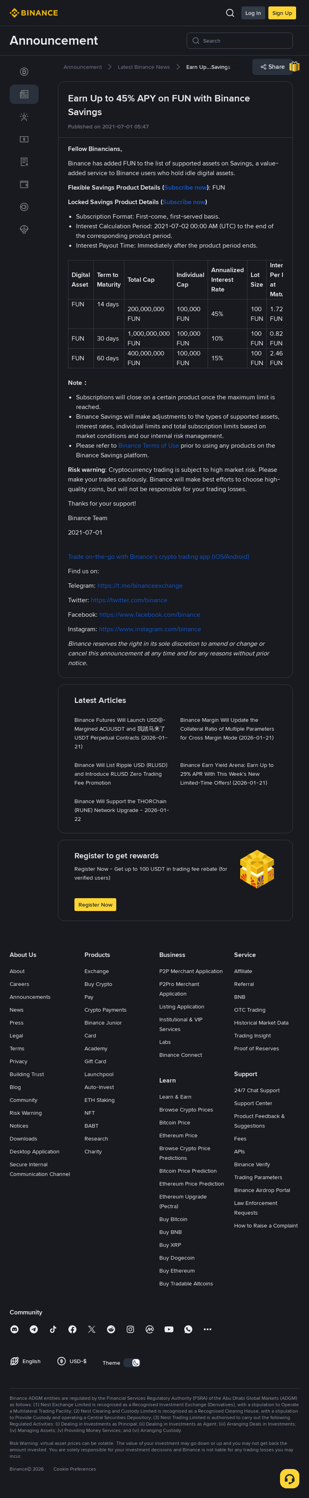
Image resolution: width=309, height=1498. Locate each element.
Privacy (18, 1061)
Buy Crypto (98, 984)
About (17, 971)
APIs (239, 1151)
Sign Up (282, 13)
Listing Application (181, 1006)
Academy (95, 1048)
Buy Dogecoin (177, 1257)
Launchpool (98, 1074)
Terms (17, 1048)
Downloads (23, 1138)
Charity (93, 1151)
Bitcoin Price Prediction (188, 1170)
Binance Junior (103, 1022)
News (17, 1009)
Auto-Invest (99, 1087)
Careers (19, 984)
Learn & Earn (175, 1096)
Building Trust (27, 1074)
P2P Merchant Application (191, 971)
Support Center (253, 1103)
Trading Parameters (258, 1177)
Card (90, 1035)
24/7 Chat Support (257, 1090)
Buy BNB (170, 1232)
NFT (89, 1112)
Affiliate (243, 971)
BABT (91, 1125)
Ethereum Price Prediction (191, 1183)
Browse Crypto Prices (186, 1109)
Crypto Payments (105, 1009)
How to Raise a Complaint (266, 1225)
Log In (253, 13)
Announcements (30, 996)
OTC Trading (250, 1009)
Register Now (95, 904)
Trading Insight (252, 1035)
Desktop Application (35, 1151)
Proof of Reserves (256, 1048)
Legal (16, 1035)
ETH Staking (99, 1099)
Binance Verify (252, 1164)
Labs (165, 1042)
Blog (15, 1087)
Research (96, 1138)
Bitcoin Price (174, 1122)
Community (23, 1099)
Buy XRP (170, 1244)
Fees (240, 1138)
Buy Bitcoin (173, 1219)
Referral (244, 984)
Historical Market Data (261, 1022)
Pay (88, 996)
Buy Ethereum (177, 1270)
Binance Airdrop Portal (262, 1190)
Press (17, 1022)
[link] (24, 71)
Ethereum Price (178, 1135)
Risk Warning (26, 1112)
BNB (239, 996)
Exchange (96, 971)
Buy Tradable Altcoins (186, 1283)
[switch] (132, 1362)
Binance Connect (180, 1054)
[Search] (245, 40)
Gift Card (95, 1061)
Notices (19, 1125)
